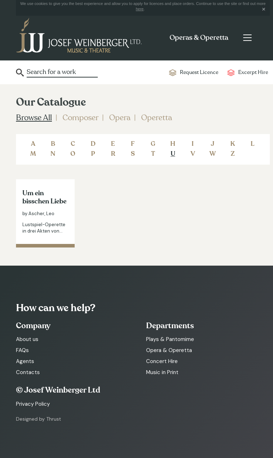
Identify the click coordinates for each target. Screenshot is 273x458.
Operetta (156, 118)
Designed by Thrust (38, 419)
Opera (119, 118)
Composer (80, 118)
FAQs (22, 350)
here (140, 9)
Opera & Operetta (169, 350)
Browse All (34, 118)
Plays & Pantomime (170, 339)
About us (27, 339)
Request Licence (199, 72)
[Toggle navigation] (247, 37)
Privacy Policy (33, 404)
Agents (25, 361)
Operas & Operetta (199, 37)
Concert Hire (162, 361)
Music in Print (162, 372)
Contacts (28, 372)
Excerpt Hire (253, 72)
